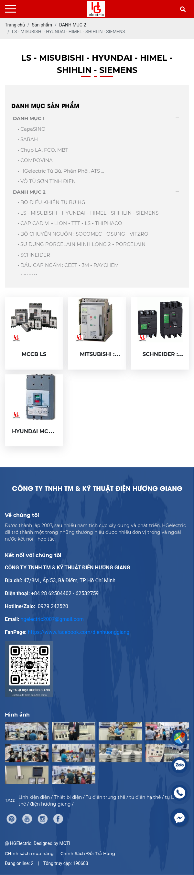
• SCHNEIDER (34, 255)
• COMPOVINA (35, 160)
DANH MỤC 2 (29, 192)
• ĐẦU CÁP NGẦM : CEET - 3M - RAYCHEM (68, 265)
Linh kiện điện (34, 797)
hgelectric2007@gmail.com (52, 619)
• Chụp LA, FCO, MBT (43, 150)
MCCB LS (34, 354)
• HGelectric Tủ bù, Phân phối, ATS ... (61, 171)
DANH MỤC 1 (29, 118)
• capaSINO (32, 129)
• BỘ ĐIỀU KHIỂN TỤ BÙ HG (51, 202)
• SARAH (28, 139)
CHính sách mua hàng (29, 853)
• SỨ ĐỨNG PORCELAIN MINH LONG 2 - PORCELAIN (82, 244)
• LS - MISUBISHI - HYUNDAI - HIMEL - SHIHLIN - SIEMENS (88, 213)
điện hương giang (50, 804)
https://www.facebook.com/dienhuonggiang (78, 632)
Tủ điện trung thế (105, 797)
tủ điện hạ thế (145, 797)
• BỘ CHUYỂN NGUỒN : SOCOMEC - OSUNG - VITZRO (83, 234)
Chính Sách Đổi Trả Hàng (87, 853)
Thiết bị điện (68, 797)
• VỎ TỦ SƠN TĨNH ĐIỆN (47, 181)
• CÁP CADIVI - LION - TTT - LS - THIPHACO (70, 223)
